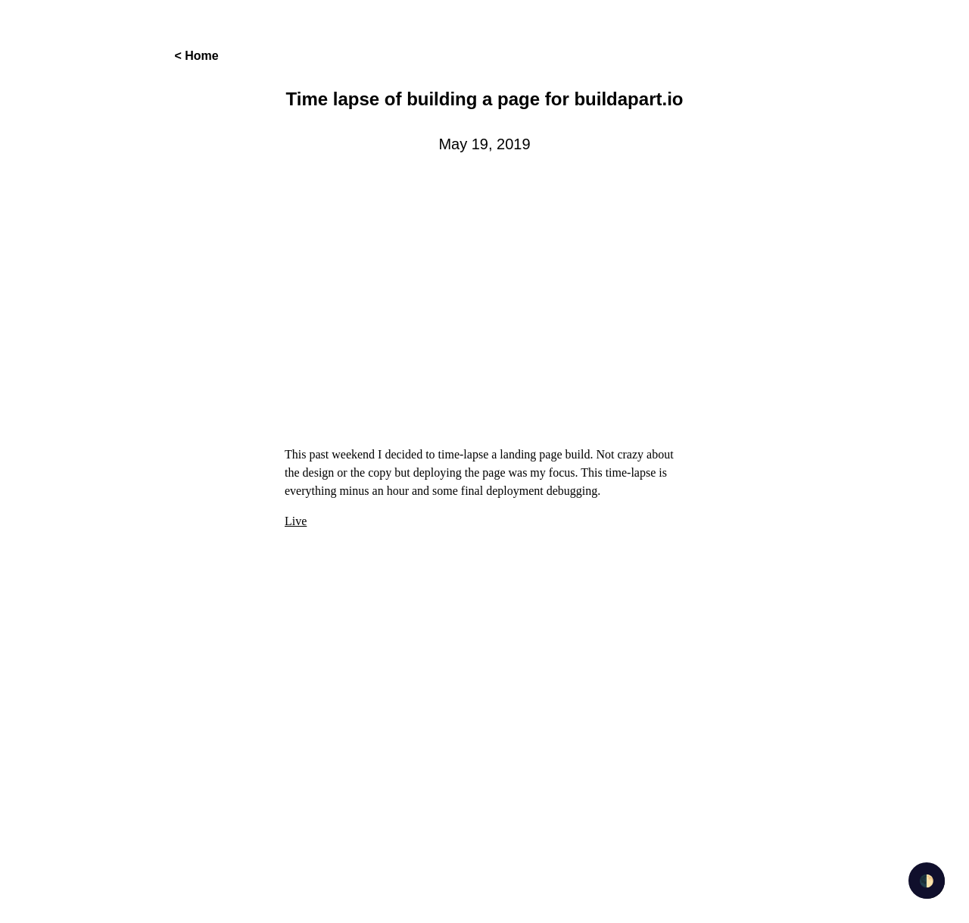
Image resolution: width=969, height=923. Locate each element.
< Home (196, 55)
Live (296, 521)
